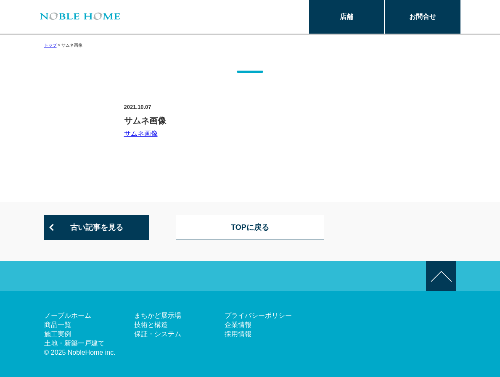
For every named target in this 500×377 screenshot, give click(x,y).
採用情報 (238, 333)
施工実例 (57, 333)
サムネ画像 (141, 133)
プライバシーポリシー (258, 315)
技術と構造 (151, 324)
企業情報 (238, 324)
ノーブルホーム (67, 315)
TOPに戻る (250, 227)
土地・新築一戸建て (74, 343)
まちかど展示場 (157, 315)
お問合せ (422, 16)
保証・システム (157, 333)
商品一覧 (57, 324)
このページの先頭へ (441, 276)
